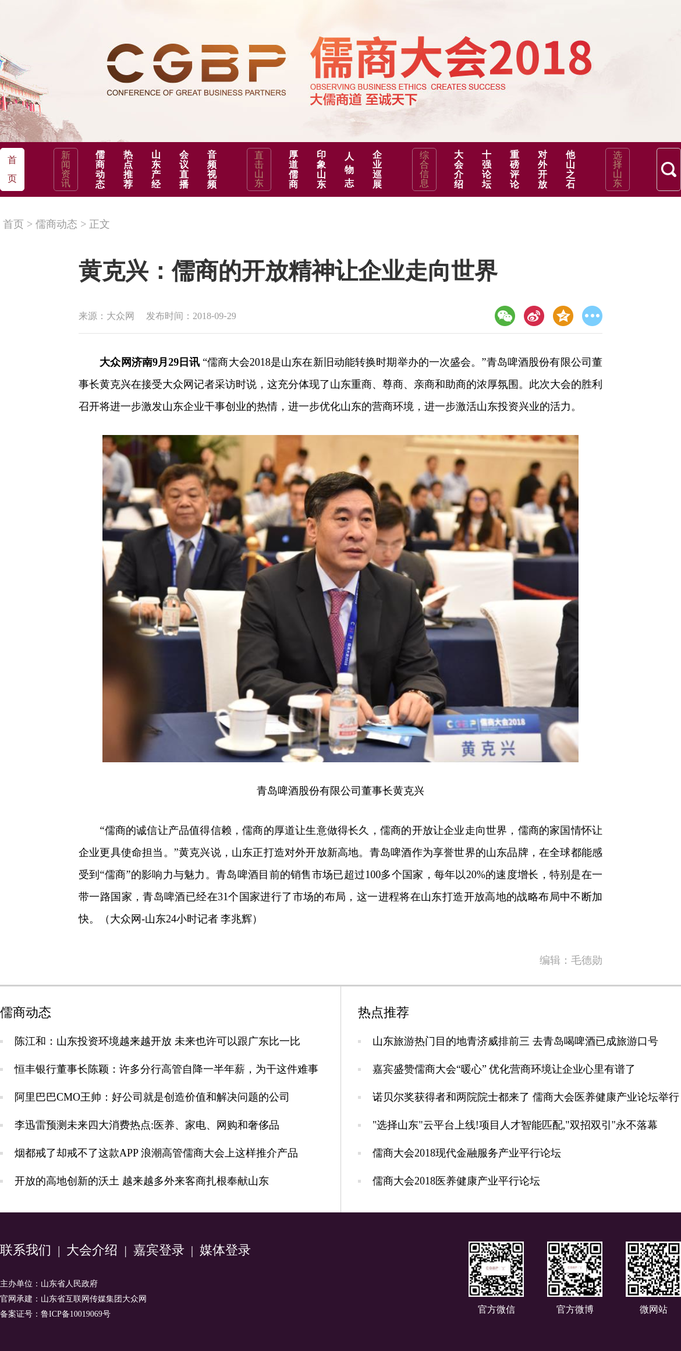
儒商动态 (100, 169)
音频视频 (212, 169)
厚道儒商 (293, 169)
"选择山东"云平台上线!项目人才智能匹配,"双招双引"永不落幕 (515, 1125)
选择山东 (617, 169)
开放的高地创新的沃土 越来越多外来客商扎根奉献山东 (142, 1181)
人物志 (349, 169)
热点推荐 (128, 169)
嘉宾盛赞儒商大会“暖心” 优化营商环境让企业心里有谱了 (504, 1069)
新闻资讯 (65, 169)
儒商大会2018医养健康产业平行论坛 (456, 1181)
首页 (13, 224)
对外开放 (542, 169)
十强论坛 (486, 169)
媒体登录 (225, 1250)
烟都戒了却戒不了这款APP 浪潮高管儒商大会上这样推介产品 (156, 1153)
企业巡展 (377, 169)
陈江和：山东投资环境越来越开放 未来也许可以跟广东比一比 (157, 1041)
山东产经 (156, 169)
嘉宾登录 (159, 1250)
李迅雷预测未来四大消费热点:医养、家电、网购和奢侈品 (147, 1125)
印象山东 (321, 169)
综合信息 (424, 169)
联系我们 (25, 1250)
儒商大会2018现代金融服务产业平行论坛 (467, 1153)
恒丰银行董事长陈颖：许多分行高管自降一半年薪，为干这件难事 (166, 1069)
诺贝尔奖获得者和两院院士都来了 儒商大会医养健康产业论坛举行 (526, 1097)
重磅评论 (514, 169)
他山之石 (570, 169)
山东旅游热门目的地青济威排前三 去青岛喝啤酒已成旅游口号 (515, 1041)
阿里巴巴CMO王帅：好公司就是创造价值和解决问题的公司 (152, 1097)
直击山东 (259, 169)
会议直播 (184, 169)
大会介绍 (458, 169)
